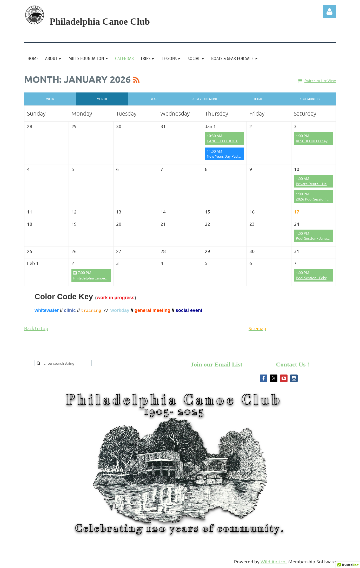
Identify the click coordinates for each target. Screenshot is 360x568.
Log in (329, 11)
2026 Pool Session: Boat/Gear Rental (325, 199)
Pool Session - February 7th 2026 (322, 277)
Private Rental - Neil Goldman (320, 183)
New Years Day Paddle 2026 (229, 156)
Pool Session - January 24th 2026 (322, 238)
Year (154, 98)
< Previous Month (205, 98)
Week (50, 98)
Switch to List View (320, 80)
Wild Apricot (274, 561)
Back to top (36, 328)
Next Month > (309, 98)
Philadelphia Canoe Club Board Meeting (105, 278)
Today (258, 98)
